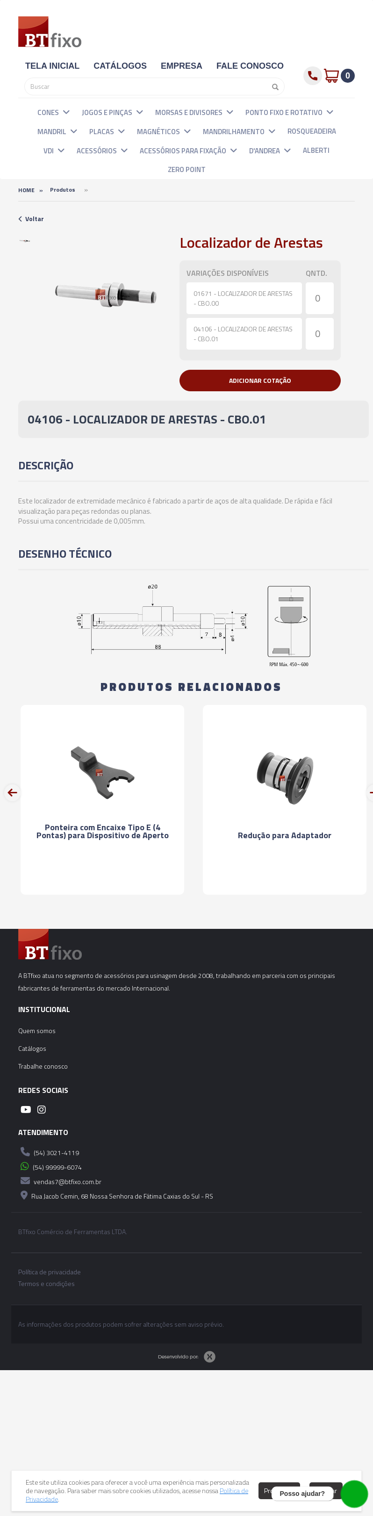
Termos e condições (46, 1283)
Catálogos (32, 1048)
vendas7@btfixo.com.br (59, 1181)
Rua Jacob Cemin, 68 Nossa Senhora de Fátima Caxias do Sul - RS (115, 1195)
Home (26, 190)
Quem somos (37, 1030)
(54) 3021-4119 (48, 1152)
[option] (24, 240)
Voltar (31, 218)
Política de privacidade (49, 1272)
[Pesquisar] (273, 86)
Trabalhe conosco (43, 1066)
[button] (66, 112)
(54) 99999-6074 (50, 1166)
